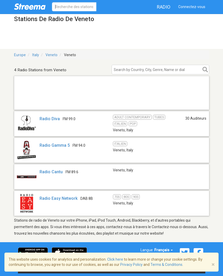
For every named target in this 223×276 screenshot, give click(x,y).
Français (163, 250)
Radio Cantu (51, 171)
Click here (115, 259)
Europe (20, 55)
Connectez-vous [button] (191, 7)
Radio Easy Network (59, 198)
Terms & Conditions (166, 264)
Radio (163, 7)
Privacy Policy (131, 264)
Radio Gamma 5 (55, 145)
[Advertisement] (111, 103)
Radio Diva (50, 118)
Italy (35, 55)
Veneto (52, 55)
